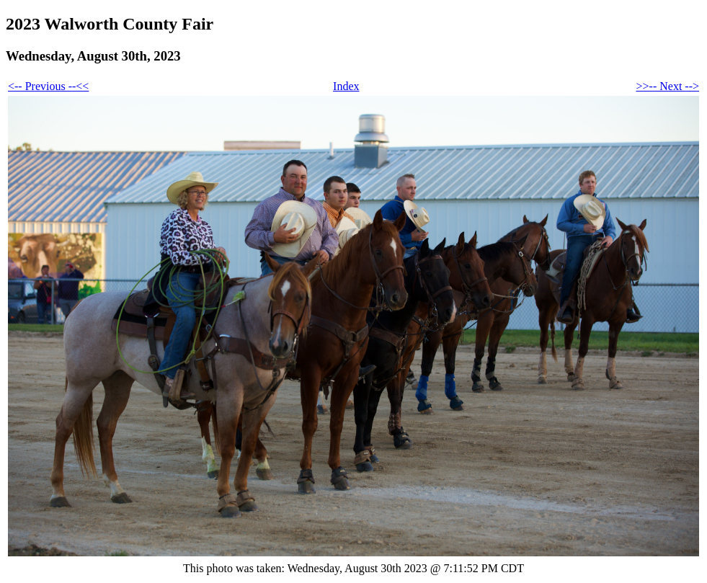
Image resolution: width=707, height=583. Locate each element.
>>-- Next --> (667, 86)
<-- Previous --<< (48, 86)
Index (346, 86)
